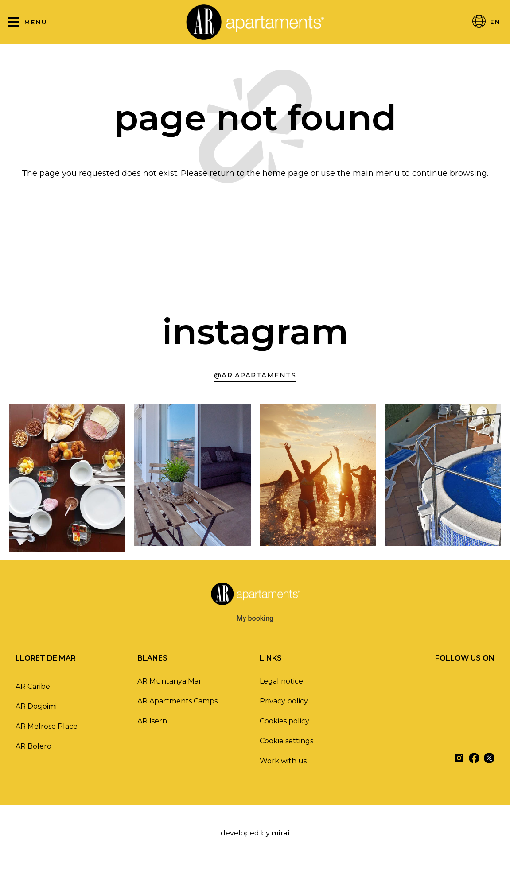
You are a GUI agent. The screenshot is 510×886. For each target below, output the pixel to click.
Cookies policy (284, 721)
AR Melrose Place (47, 726)
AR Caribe (33, 686)
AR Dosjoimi (36, 706)
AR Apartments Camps (177, 701)
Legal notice (281, 681)
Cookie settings (286, 741)
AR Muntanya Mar (169, 681)
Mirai (280, 833)
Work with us (283, 761)
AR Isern (152, 721)
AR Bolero (33, 746)
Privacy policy (284, 701)
